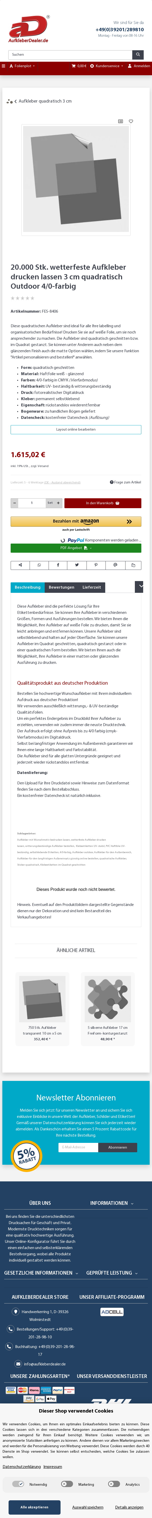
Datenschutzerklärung (62, 1123)
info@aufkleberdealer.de (45, 1364)
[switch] (18, 1484)
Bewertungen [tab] (61, 587)
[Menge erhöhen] (58, 503)
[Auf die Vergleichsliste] (120, 121)
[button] (76, 524)
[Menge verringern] (14, 503)
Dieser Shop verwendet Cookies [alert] (76, 1411)
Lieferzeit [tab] (92, 587)
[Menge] (32, 503)
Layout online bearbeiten (76, 430)
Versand (43, 466)
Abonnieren (117, 1148)
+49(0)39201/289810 (120, 30)
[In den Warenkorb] (14, 110)
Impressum (52, 1467)
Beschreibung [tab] (28, 587)
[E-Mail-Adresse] (78, 1147)
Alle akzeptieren (34, 1507)
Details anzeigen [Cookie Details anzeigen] (129, 1508)
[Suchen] (70, 55)
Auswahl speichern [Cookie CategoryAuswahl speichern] (87, 1508)
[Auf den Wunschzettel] (131, 121)
